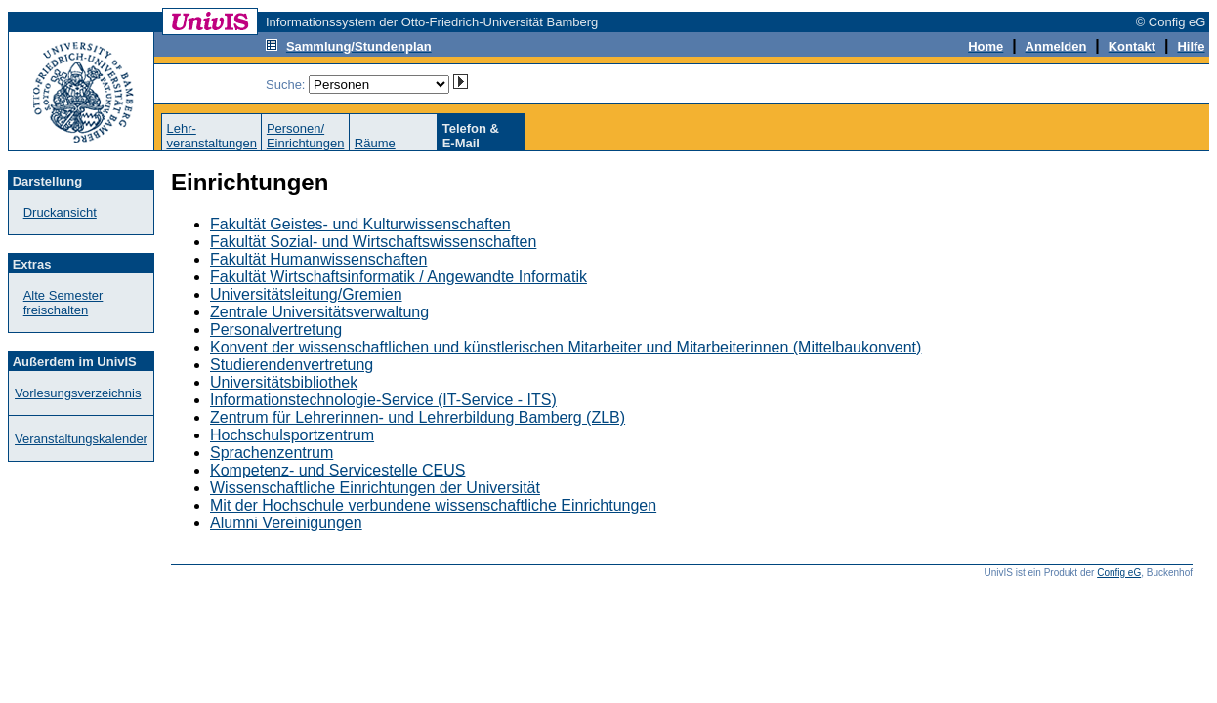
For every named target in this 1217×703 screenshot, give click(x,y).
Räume (375, 143)
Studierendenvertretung (291, 364)
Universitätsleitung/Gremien (306, 294)
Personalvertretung (276, 329)
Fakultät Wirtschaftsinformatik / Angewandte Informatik (398, 277)
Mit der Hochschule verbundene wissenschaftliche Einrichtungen (433, 505)
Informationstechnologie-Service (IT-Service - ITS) (383, 400)
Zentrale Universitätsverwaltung (319, 312)
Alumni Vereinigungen (286, 523)
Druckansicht (60, 212)
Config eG (1119, 572)
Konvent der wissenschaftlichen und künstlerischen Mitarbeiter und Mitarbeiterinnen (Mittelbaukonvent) (565, 347)
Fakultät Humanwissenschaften (318, 259)
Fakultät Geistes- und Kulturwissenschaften (360, 224)
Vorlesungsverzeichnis (78, 393)
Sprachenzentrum (271, 452)
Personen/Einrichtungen (306, 135)
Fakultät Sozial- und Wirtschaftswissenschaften (373, 241)
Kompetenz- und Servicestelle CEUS (337, 470)
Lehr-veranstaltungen (211, 135)
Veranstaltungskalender (81, 439)
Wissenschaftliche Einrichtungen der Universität (375, 487)
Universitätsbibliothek (283, 382)
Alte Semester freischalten (63, 302)
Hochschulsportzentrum (292, 435)
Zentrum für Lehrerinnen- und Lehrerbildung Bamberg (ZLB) (417, 417)
